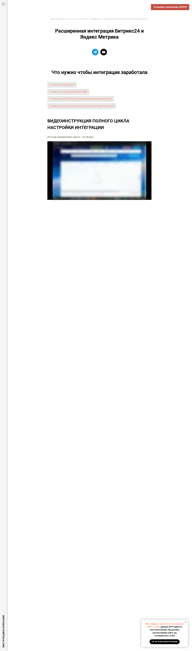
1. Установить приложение (62, 85)
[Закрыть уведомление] (185, 621)
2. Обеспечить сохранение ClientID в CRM (68, 92)
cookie (156, 627)
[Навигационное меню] (3, 4)
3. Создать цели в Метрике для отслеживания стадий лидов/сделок (81, 99)
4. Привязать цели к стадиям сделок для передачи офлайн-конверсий (82, 106)
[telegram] (95, 52)
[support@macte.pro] (103, 52)
